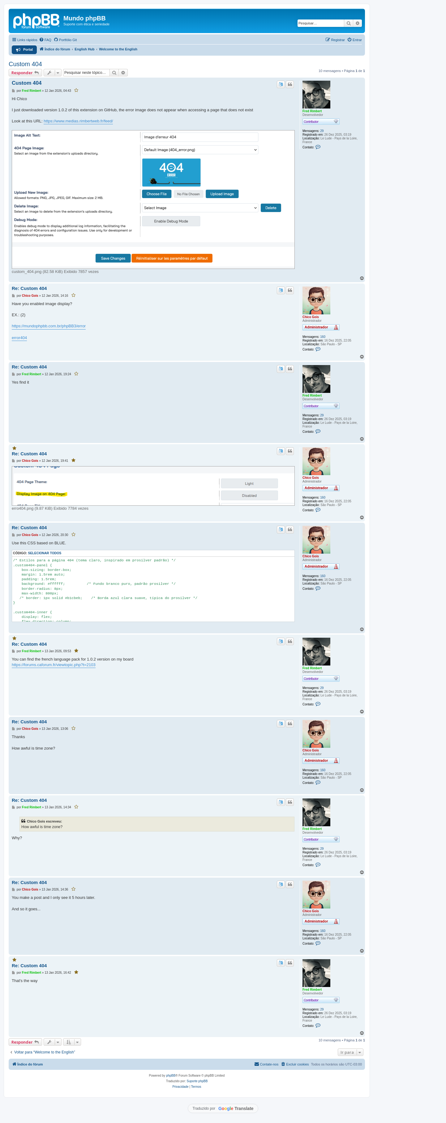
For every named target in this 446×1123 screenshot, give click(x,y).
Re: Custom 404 (29, 288)
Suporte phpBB (197, 1081)
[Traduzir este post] (281, 84)
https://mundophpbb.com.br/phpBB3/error (49, 326)
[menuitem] (45, 40)
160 (322, 336)
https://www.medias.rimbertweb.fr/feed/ (78, 121)
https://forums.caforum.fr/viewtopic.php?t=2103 (54, 664)
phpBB (170, 1075)
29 (322, 131)
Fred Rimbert (312, 111)
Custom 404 (25, 64)
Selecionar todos (45, 553)
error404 (19, 337)
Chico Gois (310, 317)
